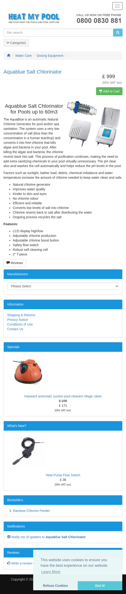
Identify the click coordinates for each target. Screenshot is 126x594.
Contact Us (15, 329)
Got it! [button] (100, 585)
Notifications (16, 526)
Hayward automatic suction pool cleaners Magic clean (63, 396)
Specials (13, 347)
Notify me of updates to (46, 537)
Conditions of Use (20, 324)
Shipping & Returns (21, 315)
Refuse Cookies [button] (55, 585)
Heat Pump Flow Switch (63, 475)
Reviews (14, 263)
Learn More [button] (50, 572)
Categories (16, 43)
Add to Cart (109, 91)
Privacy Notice (17, 320)
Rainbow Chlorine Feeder (31, 511)
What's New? (16, 426)
